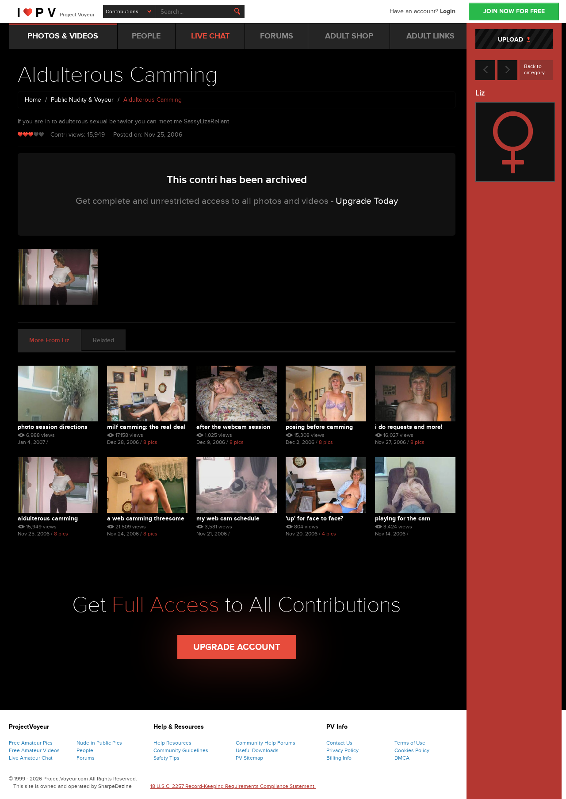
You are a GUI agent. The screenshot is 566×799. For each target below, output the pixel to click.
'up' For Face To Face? (314, 518)
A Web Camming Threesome (145, 518)
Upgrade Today (367, 200)
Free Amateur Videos (34, 750)
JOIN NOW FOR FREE (514, 11)
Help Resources (172, 743)
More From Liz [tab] (49, 340)
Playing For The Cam (402, 518)
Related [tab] (103, 340)
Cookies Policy (411, 750)
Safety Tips (166, 758)
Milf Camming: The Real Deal (146, 427)
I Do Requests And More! (409, 427)
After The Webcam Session (233, 427)
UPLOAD (514, 39)
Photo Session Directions (53, 427)
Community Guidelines (180, 750)
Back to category (534, 69)
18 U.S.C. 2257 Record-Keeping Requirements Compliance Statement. (233, 786)
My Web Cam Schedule (228, 518)
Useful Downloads (257, 750)
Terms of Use (409, 743)
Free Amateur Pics (31, 743)
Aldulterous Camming (48, 518)
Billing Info (339, 758)
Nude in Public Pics (99, 743)
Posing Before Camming (319, 427)
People (84, 750)
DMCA (401, 758)
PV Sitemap (249, 758)
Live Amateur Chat (31, 758)
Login (447, 11)
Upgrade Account (236, 647)
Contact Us (339, 743)
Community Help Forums (265, 743)
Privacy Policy (342, 750)
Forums (85, 758)
